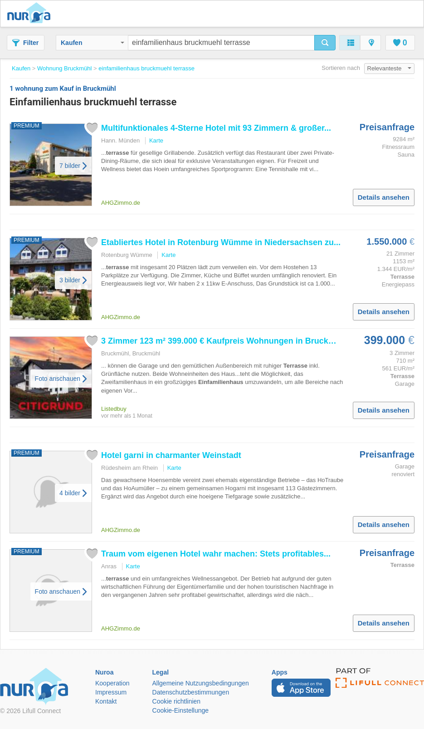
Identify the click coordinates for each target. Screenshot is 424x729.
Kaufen (92, 42)
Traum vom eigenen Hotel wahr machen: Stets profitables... (216, 553)
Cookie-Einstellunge (180, 710)
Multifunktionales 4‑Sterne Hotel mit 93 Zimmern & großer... (216, 128)
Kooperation (112, 683)
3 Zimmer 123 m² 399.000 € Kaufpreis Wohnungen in (224, 340)
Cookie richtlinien (176, 701)
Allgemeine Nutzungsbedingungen (200, 683)
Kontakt (106, 701)
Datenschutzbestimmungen (190, 692)
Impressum (111, 692)
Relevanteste (389, 68)
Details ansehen (383, 197)
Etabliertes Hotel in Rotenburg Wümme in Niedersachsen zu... (221, 242)
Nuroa (31, 13)
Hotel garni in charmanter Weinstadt (171, 455)
